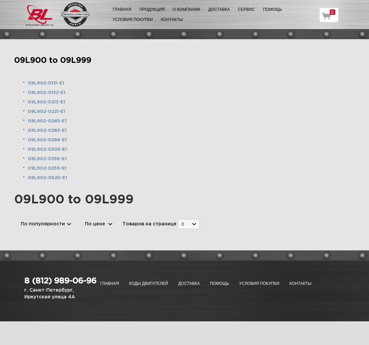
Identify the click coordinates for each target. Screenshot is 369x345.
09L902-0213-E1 (46, 102)
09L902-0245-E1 (47, 121)
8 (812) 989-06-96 (60, 281)
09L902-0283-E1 (47, 130)
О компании (186, 9)
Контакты (172, 19)
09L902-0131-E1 (46, 83)
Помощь (272, 9)
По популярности (43, 224)
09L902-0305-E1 (47, 149)
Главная (122, 9)
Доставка (219, 9)
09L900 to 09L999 (52, 60)
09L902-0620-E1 (47, 178)
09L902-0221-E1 (46, 112)
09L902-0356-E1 (47, 159)
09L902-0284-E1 (47, 140)
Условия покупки (133, 19)
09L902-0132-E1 (46, 93)
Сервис (246, 9)
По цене (95, 224)
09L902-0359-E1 (47, 168)
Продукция (151, 9)
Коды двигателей (148, 283)
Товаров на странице (149, 224)
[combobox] (189, 224)
